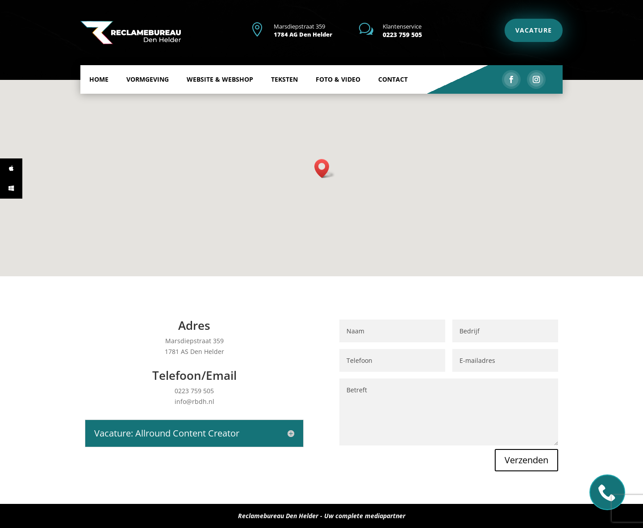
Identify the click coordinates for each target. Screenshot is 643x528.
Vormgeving (147, 94)
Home (99, 94)
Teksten (284, 94)
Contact (393, 94)
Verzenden (488, 428)
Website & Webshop (220, 94)
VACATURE (533, 30)
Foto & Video (338, 94)
